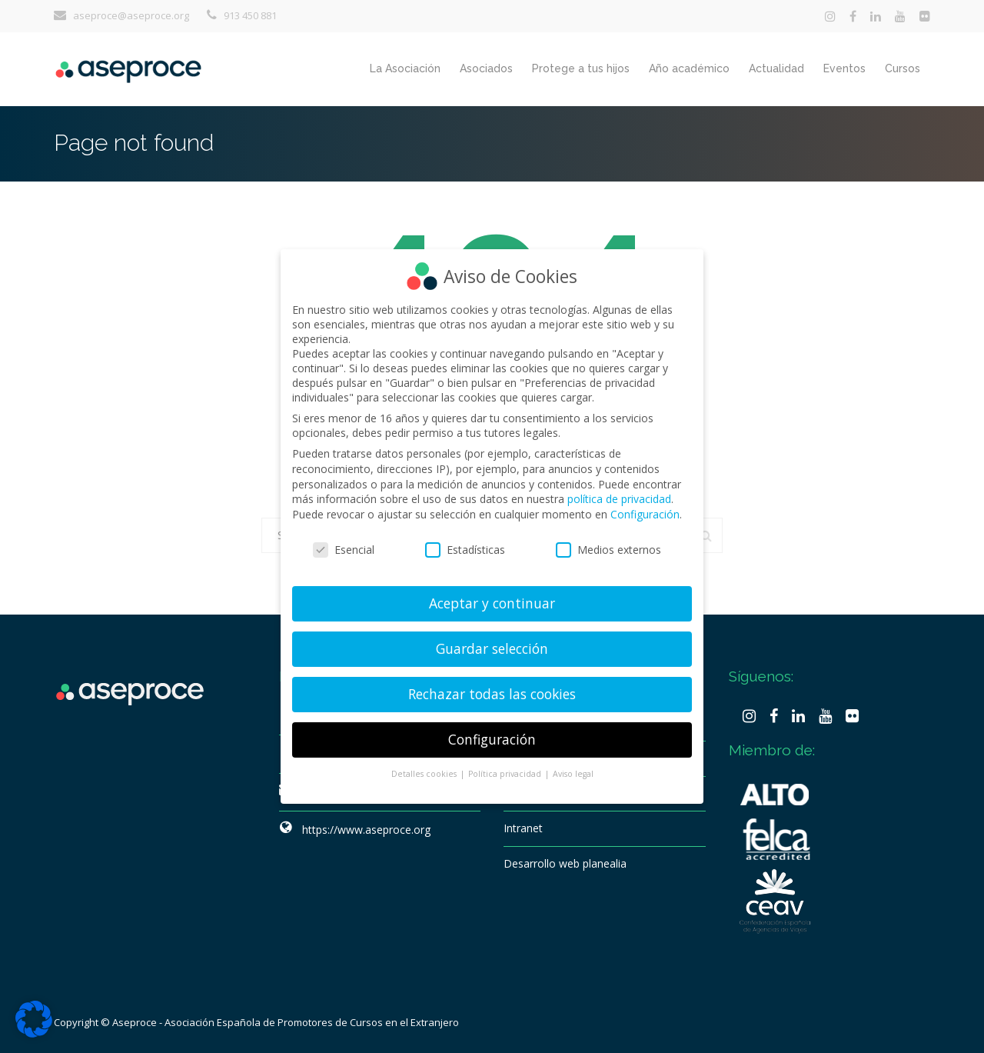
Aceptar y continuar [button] (492, 600)
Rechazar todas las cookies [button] (492, 691)
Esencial (343, 547)
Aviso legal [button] (573, 771)
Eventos (844, 68)
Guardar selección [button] (492, 646)
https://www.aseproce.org (366, 829)
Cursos (902, 68)
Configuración (645, 512)
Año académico (689, 68)
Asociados (486, 68)
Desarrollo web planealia (565, 863)
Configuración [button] (492, 737)
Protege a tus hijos (581, 68)
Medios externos (608, 547)
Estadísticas (465, 547)
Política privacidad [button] (506, 771)
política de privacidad (619, 496)
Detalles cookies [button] (425, 771)
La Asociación (405, 68)
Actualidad (776, 68)
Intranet (523, 828)
